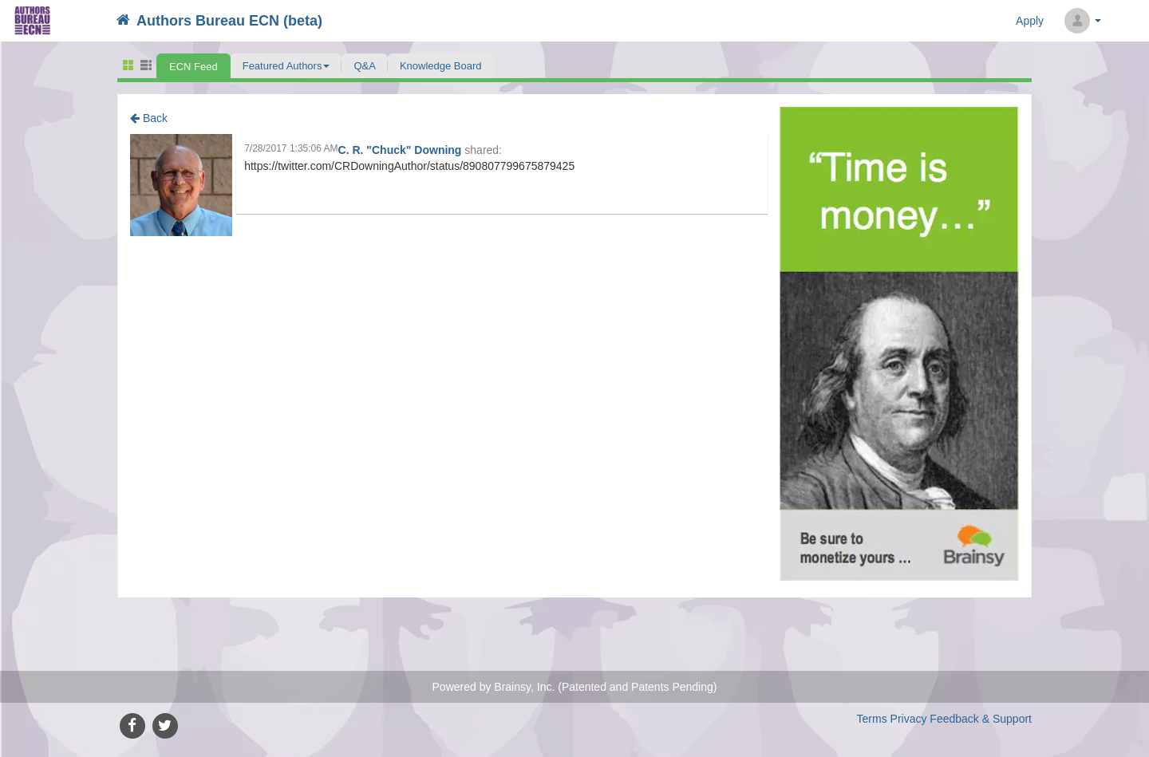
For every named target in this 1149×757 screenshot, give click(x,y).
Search (1128, 21)
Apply (1030, 20)
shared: (483, 150)
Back (149, 118)
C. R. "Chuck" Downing (401, 150)
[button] (286, 65)
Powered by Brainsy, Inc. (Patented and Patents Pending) (574, 686)
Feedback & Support (981, 718)
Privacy (908, 718)
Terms (872, 718)
